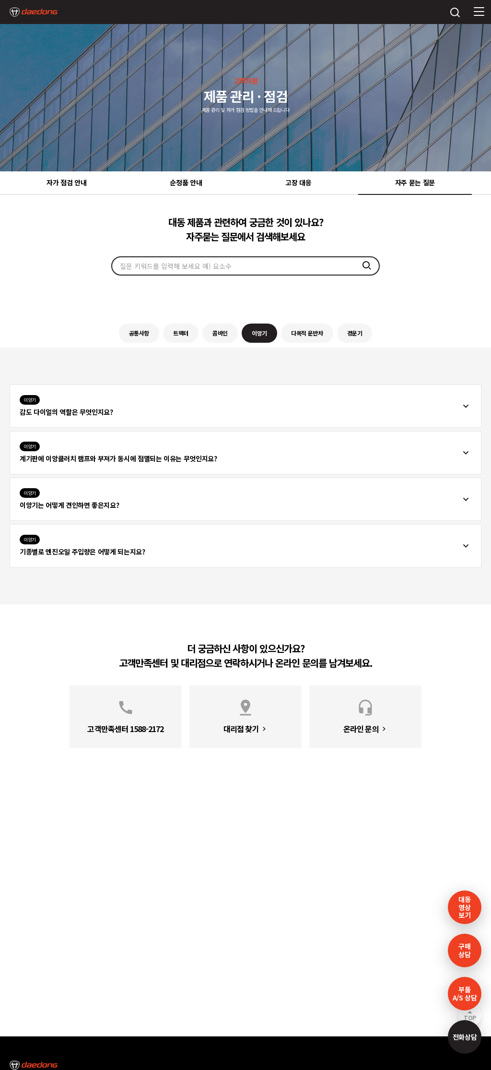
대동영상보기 (464, 907)
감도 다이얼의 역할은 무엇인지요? (66, 406)
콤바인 (220, 333)
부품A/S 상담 (465, 993)
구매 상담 (464, 950)
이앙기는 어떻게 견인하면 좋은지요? (69, 499)
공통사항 (139, 333)
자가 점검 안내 (66, 182)
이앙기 (259, 333)
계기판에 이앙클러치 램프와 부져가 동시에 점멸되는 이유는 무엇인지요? (118, 452)
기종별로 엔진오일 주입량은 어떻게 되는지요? (82, 545)
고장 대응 (298, 182)
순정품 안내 (186, 182)
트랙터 (180, 333)
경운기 (354, 333)
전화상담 (465, 1037)
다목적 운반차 (307, 333)
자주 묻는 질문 (415, 182)
